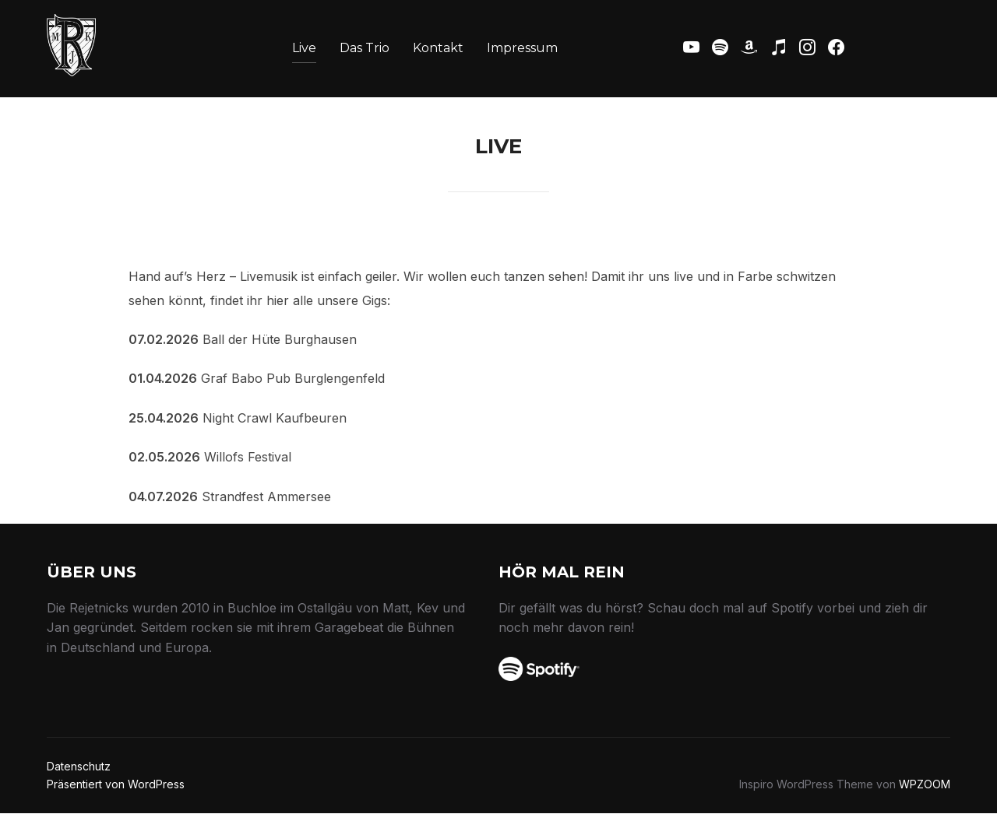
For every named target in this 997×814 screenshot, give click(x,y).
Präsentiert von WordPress (116, 784)
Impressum (522, 47)
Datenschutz (79, 766)
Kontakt (438, 47)
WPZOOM (924, 784)
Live (304, 47)
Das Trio (364, 47)
